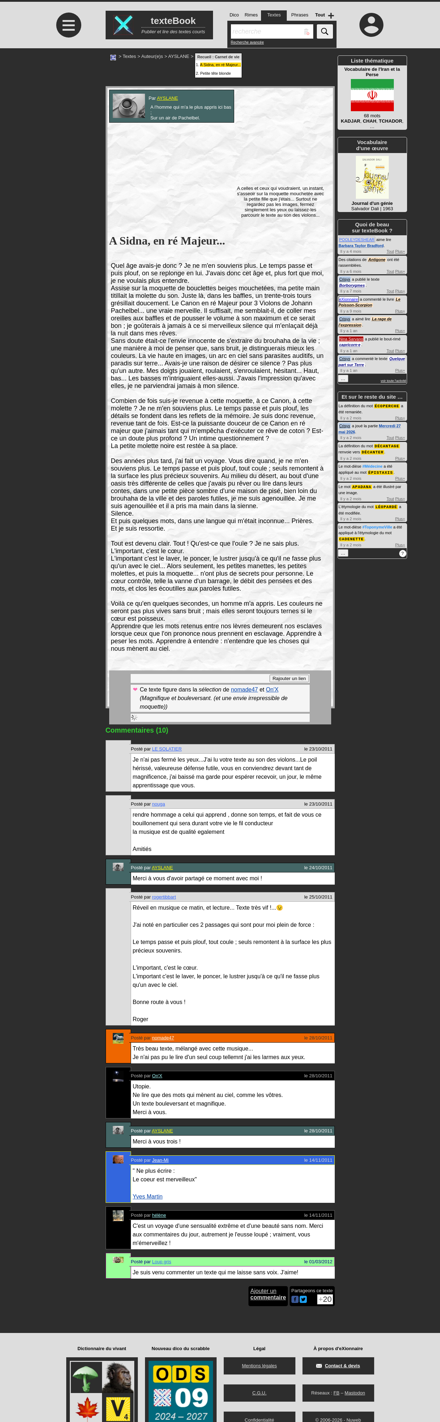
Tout (390, 251)
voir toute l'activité (393, 381)
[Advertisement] (68, 108)
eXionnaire (348, 299)
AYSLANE (178, 56)
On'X (272, 690)
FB (336, 1393)
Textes (129, 56)
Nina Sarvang (351, 339)
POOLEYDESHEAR (356, 239)
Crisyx (344, 279)
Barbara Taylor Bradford (361, 245)
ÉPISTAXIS (380, 471)
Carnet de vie (227, 57)
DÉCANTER (372, 451)
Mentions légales (259, 1365)
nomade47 (244, 690)
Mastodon (355, 1393)
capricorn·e (350, 345)
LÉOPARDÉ (386, 504)
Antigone (377, 259)
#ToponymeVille (377, 525)
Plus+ (400, 251)
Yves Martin (148, 1197)
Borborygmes (352, 285)
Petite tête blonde (215, 73)
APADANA (361, 485)
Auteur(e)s (152, 56)
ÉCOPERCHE (387, 405)
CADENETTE (351, 536)
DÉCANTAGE (387, 445)
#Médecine (372, 465)
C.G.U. (259, 1393)
